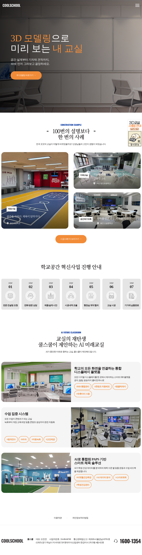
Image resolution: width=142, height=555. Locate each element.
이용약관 (58, 517)
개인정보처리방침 (80, 517)
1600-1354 (130, 540)
